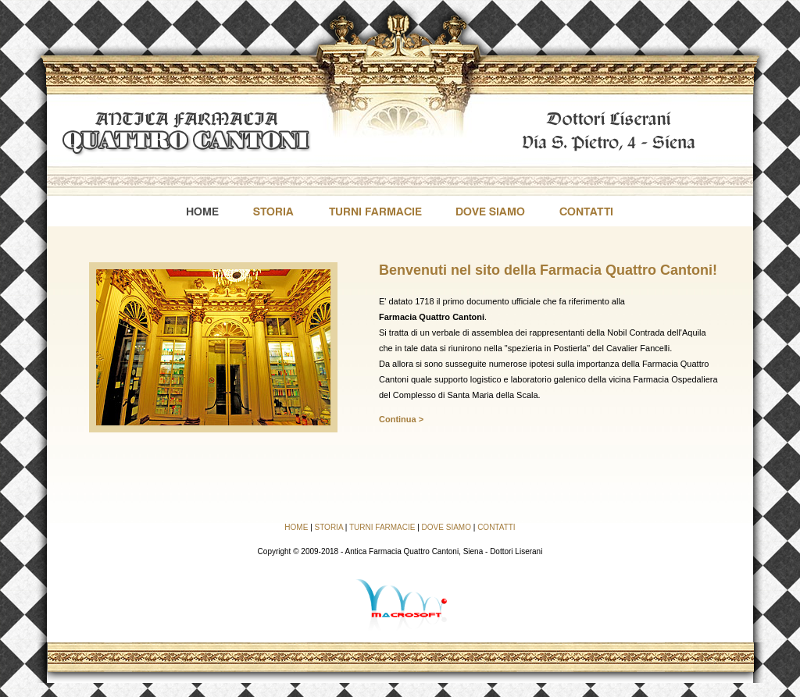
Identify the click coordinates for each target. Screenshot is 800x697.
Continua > (401, 419)
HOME (296, 527)
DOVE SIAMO (446, 527)
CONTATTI (496, 527)
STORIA (329, 527)
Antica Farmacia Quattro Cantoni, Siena (414, 551)
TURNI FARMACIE (382, 527)
